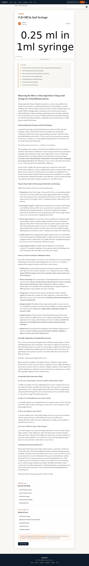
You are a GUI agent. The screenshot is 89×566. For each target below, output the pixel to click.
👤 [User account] (86, 2)
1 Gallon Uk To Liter (24, 526)
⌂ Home (82, 2)
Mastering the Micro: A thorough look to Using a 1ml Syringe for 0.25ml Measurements (41, 68)
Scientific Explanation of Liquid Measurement (32, 79)
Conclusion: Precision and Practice (30, 85)
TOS (35, 2)
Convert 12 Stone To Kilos (25, 493)
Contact (20, 2)
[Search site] (72, 2)
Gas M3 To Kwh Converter (25, 489)
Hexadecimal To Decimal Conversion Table (29, 519)
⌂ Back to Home (23, 543)
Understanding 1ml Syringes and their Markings (32, 70)
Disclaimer (25, 2)
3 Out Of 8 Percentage (24, 516)
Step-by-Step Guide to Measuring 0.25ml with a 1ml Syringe (35, 73)
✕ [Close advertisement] (86, 6)
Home (11, 2)
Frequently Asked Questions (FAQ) (30, 82)
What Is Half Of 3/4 (23, 503)
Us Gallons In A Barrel (24, 529)
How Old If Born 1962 (24, 523)
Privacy (31, 2)
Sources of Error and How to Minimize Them (32, 76)
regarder (5, 2)
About (15, 2)
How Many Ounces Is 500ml (25, 499)
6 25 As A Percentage (24, 496)
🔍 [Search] (77, 2)
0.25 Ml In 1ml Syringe (38, 536)
